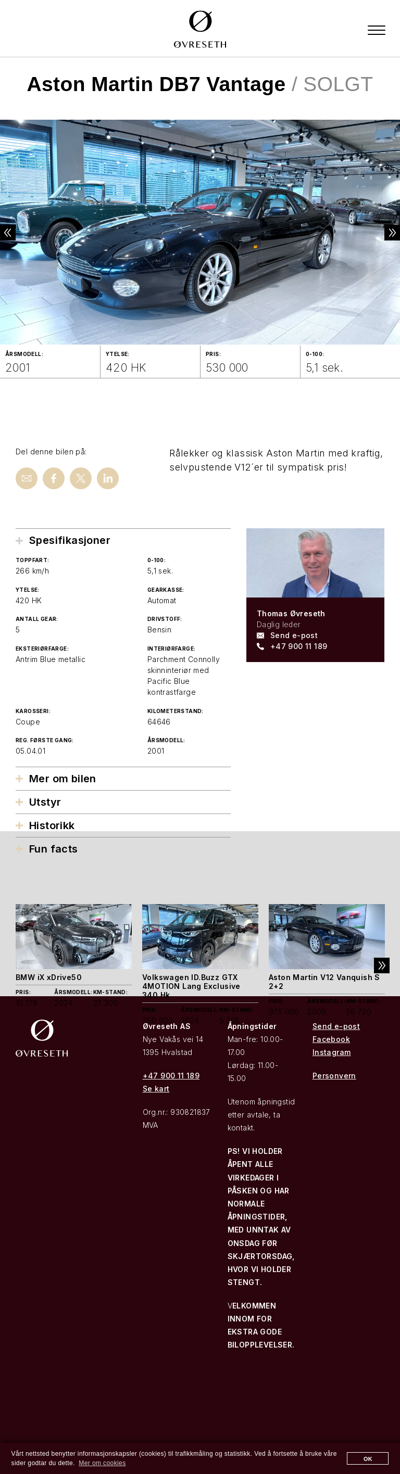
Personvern (334, 1075)
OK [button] (368, 1459)
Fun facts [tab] (53, 848)
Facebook (331, 1039)
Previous (15, 232)
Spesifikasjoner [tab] (69, 540)
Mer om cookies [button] (102, 1463)
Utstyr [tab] (45, 801)
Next (384, 232)
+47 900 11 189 (299, 645)
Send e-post (294, 634)
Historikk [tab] (52, 825)
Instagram (331, 1052)
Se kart (156, 1088)
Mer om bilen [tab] (62, 778)
